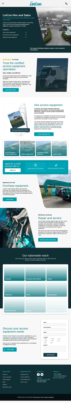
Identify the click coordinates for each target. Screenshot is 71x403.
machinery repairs (17, 337)
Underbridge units (46, 126)
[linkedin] (41, 374)
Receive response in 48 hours (56, 168)
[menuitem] (10, 374)
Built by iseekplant (49, 397)
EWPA (63, 378)
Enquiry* (46, 345)
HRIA (56, 378)
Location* (46, 337)
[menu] (3, 3)
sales (24, 26)
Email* (45, 332)
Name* (45, 322)
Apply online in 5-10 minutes (35, 168)
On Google (15, 59)
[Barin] (10, 49)
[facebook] (38, 374)
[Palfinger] (23, 49)
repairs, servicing (14, 26)
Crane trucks (46, 127)
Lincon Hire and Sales (42, 379)
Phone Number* (47, 327)
